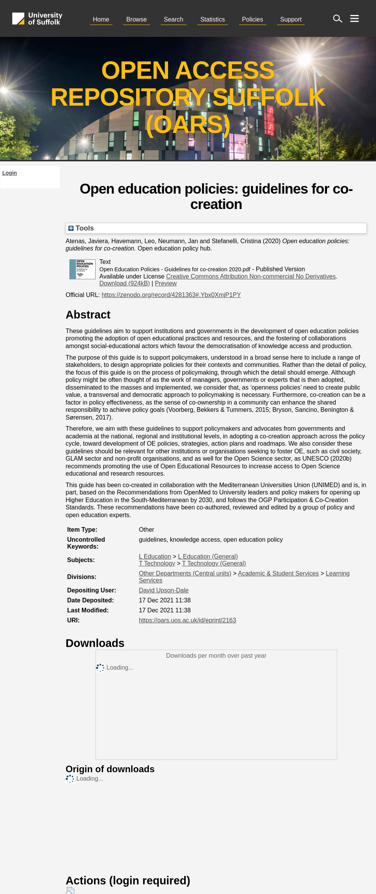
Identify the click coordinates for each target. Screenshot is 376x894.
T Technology (157, 563)
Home (101, 19)
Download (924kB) (124, 283)
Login (9, 173)
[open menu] (354, 18)
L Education (155, 556)
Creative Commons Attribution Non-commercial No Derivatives (251, 276)
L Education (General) (208, 556)
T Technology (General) (214, 563)
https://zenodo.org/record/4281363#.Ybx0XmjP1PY (171, 295)
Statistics (212, 19)
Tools (81, 228)
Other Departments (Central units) (185, 573)
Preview (166, 283)
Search (173, 19)
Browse (136, 19)
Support (291, 19)
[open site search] (337, 18)
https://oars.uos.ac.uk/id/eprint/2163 (187, 620)
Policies (252, 19)
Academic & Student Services (278, 573)
